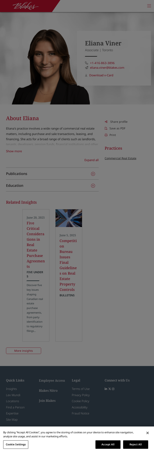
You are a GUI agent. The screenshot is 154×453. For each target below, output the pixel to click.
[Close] (147, 432)
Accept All (107, 444)
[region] (77, 439)
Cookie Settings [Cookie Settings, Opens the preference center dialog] (16, 444)
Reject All (136, 444)
